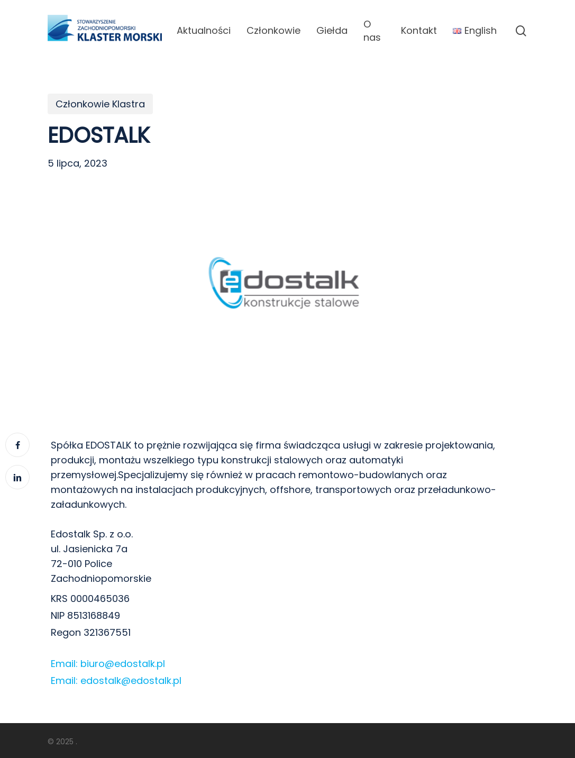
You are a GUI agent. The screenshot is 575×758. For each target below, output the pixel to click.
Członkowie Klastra (100, 104)
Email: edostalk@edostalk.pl (116, 680)
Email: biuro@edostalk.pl (108, 663)
